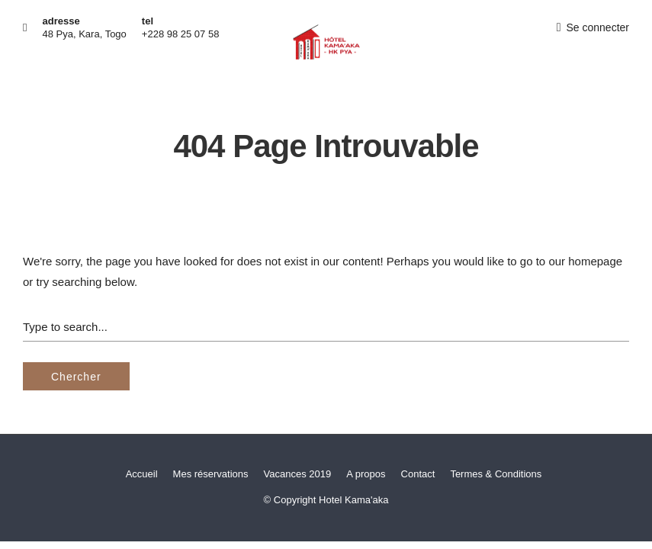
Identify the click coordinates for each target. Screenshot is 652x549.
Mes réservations (211, 474)
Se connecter (593, 27)
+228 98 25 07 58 (181, 34)
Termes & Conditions (495, 474)
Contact (418, 474)
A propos (365, 474)
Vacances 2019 (298, 474)
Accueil (142, 474)
